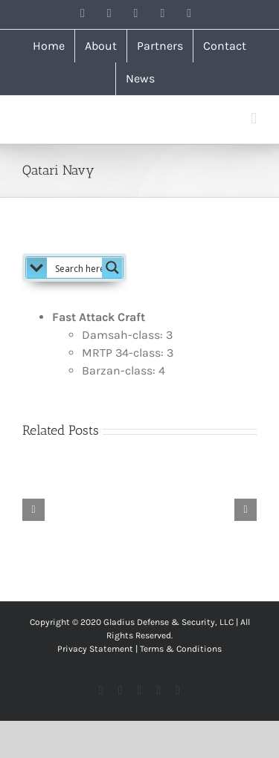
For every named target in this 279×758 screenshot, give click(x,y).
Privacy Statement (95, 649)
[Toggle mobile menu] (254, 118)
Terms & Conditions (181, 649)
